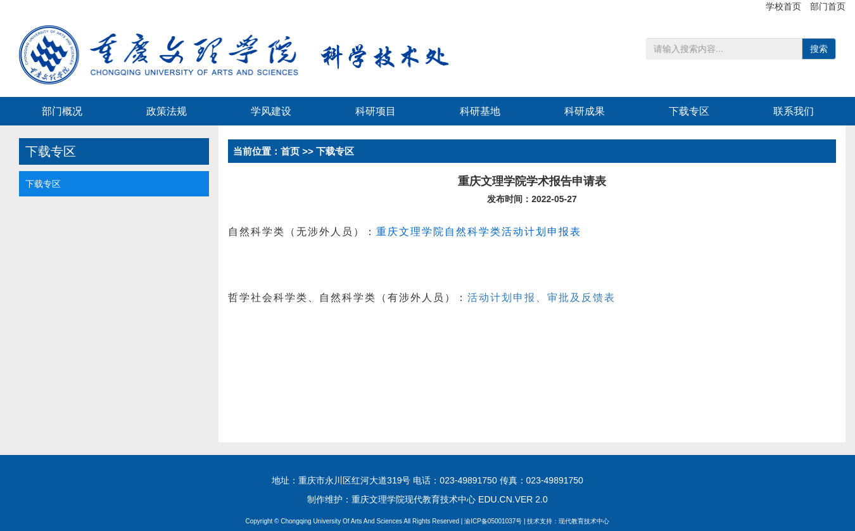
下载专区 (689, 111)
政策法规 (166, 111)
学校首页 (785, 6)
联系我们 (793, 111)
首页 (290, 151)
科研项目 (375, 111)
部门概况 (62, 111)
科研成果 (584, 111)
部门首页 (828, 6)
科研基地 (480, 111)
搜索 (819, 49)
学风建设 (271, 111)
